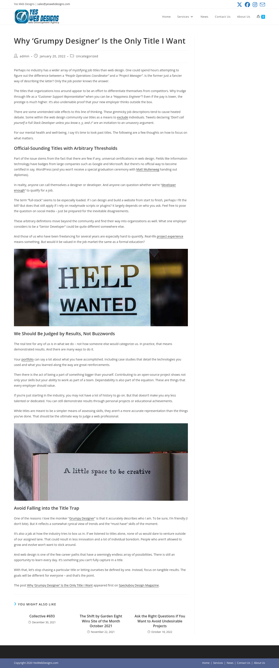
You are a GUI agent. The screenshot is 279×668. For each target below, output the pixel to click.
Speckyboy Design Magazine (139, 585)
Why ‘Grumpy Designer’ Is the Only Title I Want (60, 585)
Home (205, 663)
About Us (259, 663)
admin (24, 56)
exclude (122, 117)
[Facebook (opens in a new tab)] (247, 4)
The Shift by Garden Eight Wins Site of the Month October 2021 (101, 621)
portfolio (27, 359)
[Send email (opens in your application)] (262, 4)
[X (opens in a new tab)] (239, 4)
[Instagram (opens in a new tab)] (255, 4)
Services (218, 663)
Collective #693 (42, 616)
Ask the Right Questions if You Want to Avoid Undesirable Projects (160, 621)
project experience (170, 236)
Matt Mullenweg (147, 169)
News (230, 663)
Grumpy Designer (81, 518)
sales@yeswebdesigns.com (53, 4)
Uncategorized (87, 56)
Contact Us (243, 663)
